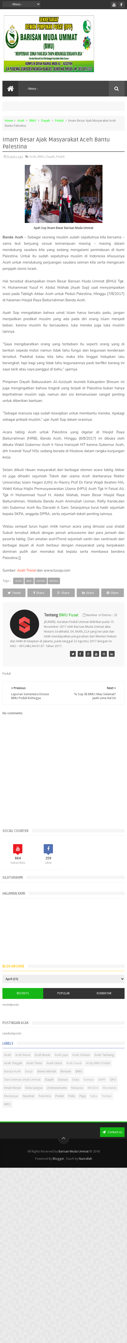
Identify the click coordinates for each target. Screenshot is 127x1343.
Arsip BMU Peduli (98, 1072)
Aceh (20, 120)
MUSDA (93, 1097)
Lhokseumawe (57, 1097)
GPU (113, 1088)
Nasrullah (85, 1167)
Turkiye (106, 1105)
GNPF (102, 1088)
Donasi (63, 1088)
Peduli (59, 120)
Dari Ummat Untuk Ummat (22, 1088)
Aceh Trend (26, 570)
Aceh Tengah (13, 1072)
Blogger (58, 1167)
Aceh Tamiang (104, 1064)
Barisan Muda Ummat (74, 1160)
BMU (32, 120)
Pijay (82, 1105)
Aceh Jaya (61, 1064)
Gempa (89, 1088)
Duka (75, 1088)
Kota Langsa (33, 1097)
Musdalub (110, 1097)
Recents (23, 1002)
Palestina (45, 1105)
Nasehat (28, 1105)
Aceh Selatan (81, 1064)
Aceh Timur (34, 1072)
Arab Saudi (74, 1072)
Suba (93, 1105)
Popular (63, 1002)
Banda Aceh (12, 1080)
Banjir (29, 1080)
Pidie (71, 1105)
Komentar (104, 1002)
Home (9, 120)
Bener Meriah (46, 1080)
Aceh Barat (22, 1064)
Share (49, 593)
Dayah (45, 120)
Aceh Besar (42, 1064)
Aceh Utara (54, 1072)
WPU (7, 1113)
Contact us (112, 1141)
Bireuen (65, 1080)
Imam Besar (12, 1097)
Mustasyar (11, 1105)
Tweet (17, 593)
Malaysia (77, 1097)
